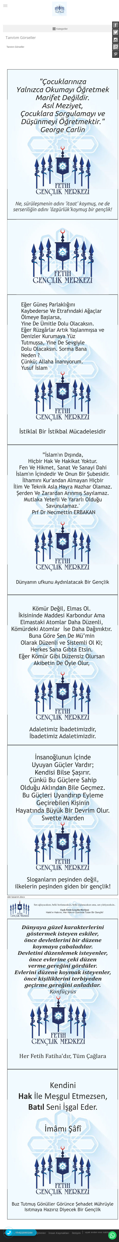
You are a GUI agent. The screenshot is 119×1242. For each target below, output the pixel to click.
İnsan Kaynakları (58, 1233)
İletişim (76, 1233)
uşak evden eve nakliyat (98, 1232)
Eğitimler (40, 1233)
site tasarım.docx (16, 897)
